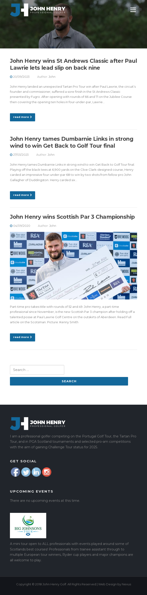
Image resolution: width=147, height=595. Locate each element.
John (52, 76)
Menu (133, 10)
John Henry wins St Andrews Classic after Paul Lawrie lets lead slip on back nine (73, 64)
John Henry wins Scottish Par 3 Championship (72, 217)
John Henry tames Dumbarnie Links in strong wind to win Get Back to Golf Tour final (71, 142)
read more (22, 117)
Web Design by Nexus (114, 584)
